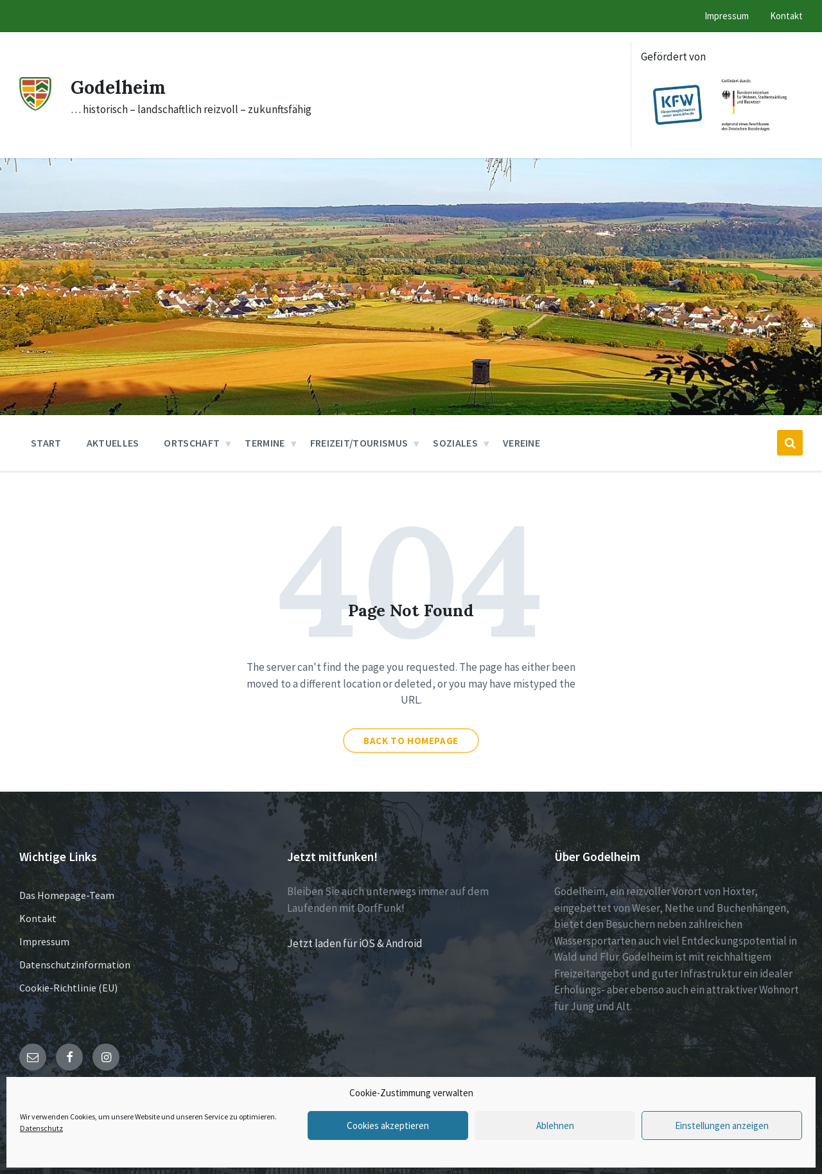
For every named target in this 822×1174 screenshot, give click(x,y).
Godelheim (121, 87)
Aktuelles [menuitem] (113, 442)
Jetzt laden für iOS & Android (355, 943)
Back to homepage (411, 740)
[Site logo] (35, 107)
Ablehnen (555, 1125)
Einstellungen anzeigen (722, 1125)
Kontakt (38, 918)
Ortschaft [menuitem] (192, 442)
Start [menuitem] (46, 442)
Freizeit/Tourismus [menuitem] (359, 442)
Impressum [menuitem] (726, 16)
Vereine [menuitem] (521, 442)
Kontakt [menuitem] (786, 16)
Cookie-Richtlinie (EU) (68, 987)
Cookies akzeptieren (388, 1125)
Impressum (44, 941)
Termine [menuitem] (264, 442)
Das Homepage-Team (66, 895)
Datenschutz (41, 1128)
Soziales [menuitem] (455, 442)
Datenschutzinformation (74, 964)
